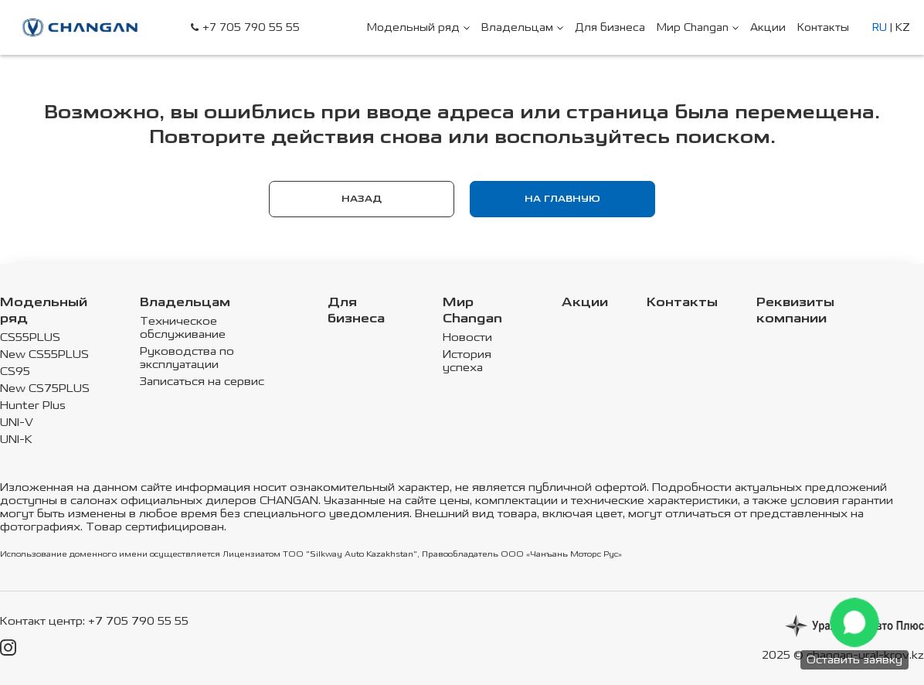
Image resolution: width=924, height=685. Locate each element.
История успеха (467, 361)
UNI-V (16, 422)
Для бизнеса (356, 311)
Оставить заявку (854, 659)
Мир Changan (472, 311)
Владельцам (185, 303)
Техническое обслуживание (183, 328)
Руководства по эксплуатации (187, 358)
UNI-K (16, 439)
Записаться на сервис (202, 381)
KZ (902, 27)
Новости (467, 337)
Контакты (682, 303)
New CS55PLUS (44, 354)
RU (879, 27)
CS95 (15, 371)
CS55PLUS (30, 337)
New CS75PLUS (45, 388)
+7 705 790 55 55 (251, 27)
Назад (361, 199)
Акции (585, 303)
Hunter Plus (33, 405)
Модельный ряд (43, 311)
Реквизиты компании (795, 311)
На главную (562, 199)
